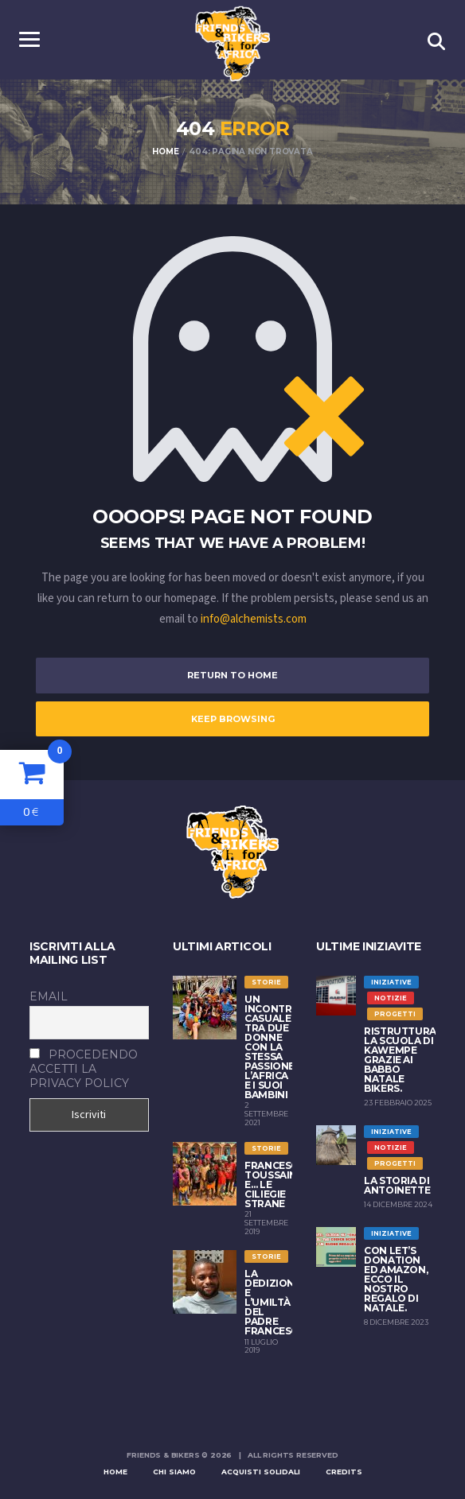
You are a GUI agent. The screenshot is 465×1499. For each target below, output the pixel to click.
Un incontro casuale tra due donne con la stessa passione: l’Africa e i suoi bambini (272, 1047)
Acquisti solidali (260, 1471)
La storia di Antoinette (397, 1185)
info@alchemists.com (254, 619)
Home (115, 1471)
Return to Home (232, 675)
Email (48, 996)
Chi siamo (174, 1471)
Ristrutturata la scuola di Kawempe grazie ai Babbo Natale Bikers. (407, 1059)
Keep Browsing (233, 718)
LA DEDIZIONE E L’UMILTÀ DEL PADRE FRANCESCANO (282, 1302)
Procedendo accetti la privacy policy (83, 1068)
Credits (344, 1471)
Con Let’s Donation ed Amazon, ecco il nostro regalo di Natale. (396, 1279)
